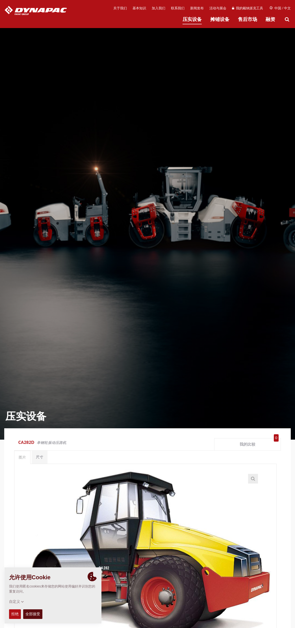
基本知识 (139, 8)
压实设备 (192, 19)
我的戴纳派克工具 (247, 8)
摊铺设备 (219, 19)
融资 (270, 19)
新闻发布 (197, 8)
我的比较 (259, 443)
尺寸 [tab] (39, 457)
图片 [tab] (22, 457)
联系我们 (178, 8)
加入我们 (158, 8)
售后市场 (247, 19)
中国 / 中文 (280, 8)
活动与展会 (217, 8)
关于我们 (120, 8)
